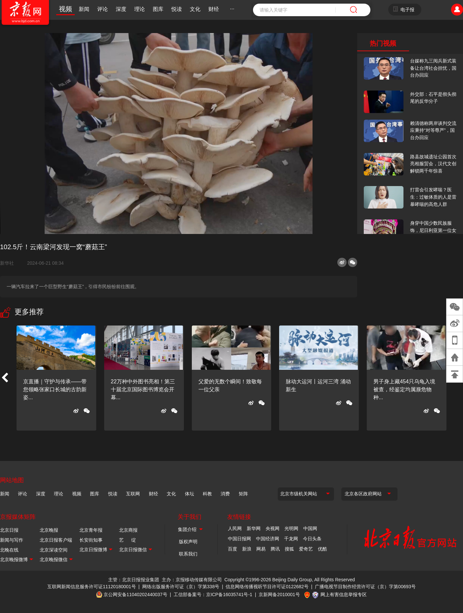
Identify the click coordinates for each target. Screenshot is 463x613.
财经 (213, 9)
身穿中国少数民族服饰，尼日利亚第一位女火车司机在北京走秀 (433, 230)
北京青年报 (91, 530)
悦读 (176, 9)
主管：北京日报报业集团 (133, 579)
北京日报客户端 (56, 540)
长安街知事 (91, 540)
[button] (4, 378)
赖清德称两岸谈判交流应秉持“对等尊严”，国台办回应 (433, 130)
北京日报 (9, 530)
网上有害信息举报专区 (343, 594)
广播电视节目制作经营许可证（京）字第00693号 (365, 586)
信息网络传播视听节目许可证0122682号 (267, 586)
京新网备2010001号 (279, 594)
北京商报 (128, 530)
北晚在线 (9, 550)
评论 (102, 9)
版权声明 (188, 541)
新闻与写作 (11, 540)
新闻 (84, 9)
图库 (158, 9)
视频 (65, 9)
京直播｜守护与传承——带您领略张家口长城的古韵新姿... (55, 389)
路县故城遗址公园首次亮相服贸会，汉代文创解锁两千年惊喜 (433, 163)
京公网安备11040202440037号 (135, 594)
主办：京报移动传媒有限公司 (192, 579)
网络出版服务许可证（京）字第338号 (180, 586)
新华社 (9, 263)
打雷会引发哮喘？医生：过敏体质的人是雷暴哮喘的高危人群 (433, 197)
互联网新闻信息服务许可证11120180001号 (91, 586)
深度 (121, 9)
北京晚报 (49, 530)
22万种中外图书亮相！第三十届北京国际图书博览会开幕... (143, 389)
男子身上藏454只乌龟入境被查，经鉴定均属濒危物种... (404, 389)
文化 (195, 9)
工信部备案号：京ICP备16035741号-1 (213, 594)
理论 (139, 9)
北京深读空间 (53, 550)
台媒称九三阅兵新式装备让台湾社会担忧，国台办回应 (433, 68)
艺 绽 (127, 540)
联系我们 (188, 553)
